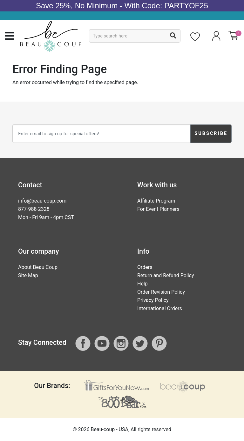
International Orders (159, 308)
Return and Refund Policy (165, 275)
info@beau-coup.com (42, 201)
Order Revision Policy (161, 292)
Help (142, 284)
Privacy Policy (153, 300)
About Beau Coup (38, 267)
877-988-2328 (34, 209)
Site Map (28, 275)
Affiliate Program (156, 201)
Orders (144, 267)
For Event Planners (158, 209)
